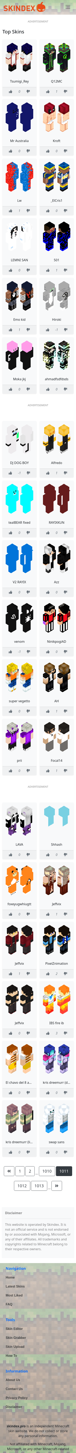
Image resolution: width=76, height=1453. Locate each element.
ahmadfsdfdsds (56, 379)
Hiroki (56, 319)
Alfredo (56, 463)
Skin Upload (15, 1346)
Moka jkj (19, 379)
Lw (19, 200)
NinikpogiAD (56, 641)
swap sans (56, 1142)
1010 (47, 1171)
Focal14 (56, 760)
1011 (64, 1171)
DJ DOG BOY (19, 463)
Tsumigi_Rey (19, 81)
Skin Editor (14, 1329)
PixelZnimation (56, 963)
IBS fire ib (56, 1023)
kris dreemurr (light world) (26, 1142)
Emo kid (19, 319)
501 (56, 260)
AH (56, 701)
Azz (56, 582)
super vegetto (19, 701)
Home (10, 1277)
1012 (22, 1185)
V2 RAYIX (19, 582)
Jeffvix (56, 904)
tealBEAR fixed (19, 522)
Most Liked (14, 1295)
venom (19, 641)
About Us (13, 1380)
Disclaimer (14, 1407)
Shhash (56, 844)
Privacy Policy (17, 1398)
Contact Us (14, 1389)
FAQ (9, 1304)
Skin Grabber (16, 1337)
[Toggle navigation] (68, 7)
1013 (39, 1185)
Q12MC (56, 81)
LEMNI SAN (19, 260)
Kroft (56, 141)
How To (11, 1355)
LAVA (19, 844)
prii (19, 760)
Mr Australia (19, 141)
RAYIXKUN (56, 522)
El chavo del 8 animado (23, 1082)
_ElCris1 (56, 200)
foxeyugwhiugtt (19, 904)
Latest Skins (15, 1286)
